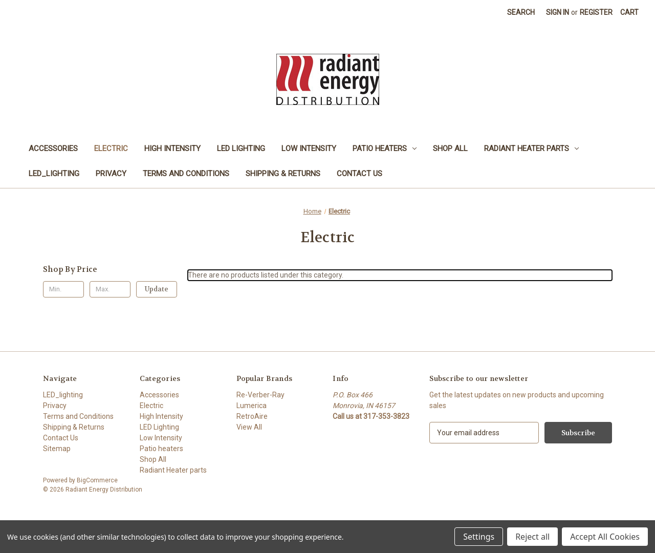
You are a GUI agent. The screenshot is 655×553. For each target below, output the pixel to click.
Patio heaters (385, 148)
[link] (327, 512)
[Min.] (63, 289)
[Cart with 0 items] (629, 12)
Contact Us (359, 173)
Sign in (557, 12)
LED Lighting (241, 148)
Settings (478, 536)
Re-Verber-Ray (260, 395)
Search (521, 12)
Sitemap (57, 448)
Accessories (53, 148)
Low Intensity (308, 148)
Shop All (450, 148)
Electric (111, 148)
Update (156, 289)
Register (596, 12)
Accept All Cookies (605, 536)
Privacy (111, 173)
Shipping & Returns (283, 173)
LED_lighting (54, 173)
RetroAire (252, 416)
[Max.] (110, 289)
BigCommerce (97, 480)
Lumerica (251, 405)
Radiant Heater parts (531, 148)
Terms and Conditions (186, 173)
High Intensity (172, 148)
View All (249, 427)
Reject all (532, 536)
